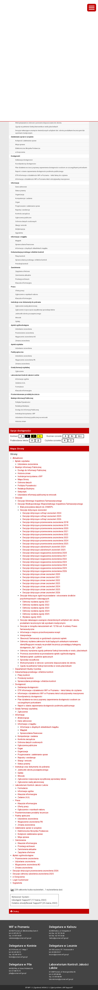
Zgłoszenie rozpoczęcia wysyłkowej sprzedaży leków (35, 310)
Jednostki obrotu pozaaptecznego (28, 314)
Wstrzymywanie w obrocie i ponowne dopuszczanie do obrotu (38, 123)
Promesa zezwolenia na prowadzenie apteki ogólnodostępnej (38, 111)
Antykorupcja (20, 229)
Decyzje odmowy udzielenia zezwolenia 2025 (33, 874)
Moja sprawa (20, 144)
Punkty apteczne (17, 352)
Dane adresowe (21, 187)
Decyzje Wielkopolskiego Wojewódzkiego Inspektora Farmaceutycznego (39, 73)
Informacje (15, 183)
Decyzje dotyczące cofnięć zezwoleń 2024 (41, 513)
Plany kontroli (20, 256)
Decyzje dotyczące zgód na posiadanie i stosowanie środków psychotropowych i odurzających (50, 84)
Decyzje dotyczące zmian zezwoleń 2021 (41, 577)
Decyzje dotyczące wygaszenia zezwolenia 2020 (44, 553)
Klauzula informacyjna (23, 283)
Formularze (19, 387)
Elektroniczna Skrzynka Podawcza (27, 148)
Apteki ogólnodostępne (20, 325)
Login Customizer (20, 880)
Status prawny (20, 191)
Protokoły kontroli (21, 264)
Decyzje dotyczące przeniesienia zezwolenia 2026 (35, 871)
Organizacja (19, 195)
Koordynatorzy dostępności (25, 164)
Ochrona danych (25, 482)
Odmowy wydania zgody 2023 (35, 608)
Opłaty (17, 321)
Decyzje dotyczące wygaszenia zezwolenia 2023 (44, 562)
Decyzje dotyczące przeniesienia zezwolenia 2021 (45, 531)
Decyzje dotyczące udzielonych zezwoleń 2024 (43, 546)
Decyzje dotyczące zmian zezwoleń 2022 (41, 580)
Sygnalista (19, 233)
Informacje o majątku (19, 237)
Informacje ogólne (22, 379)
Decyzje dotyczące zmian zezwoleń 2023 (41, 583)
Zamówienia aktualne (23, 275)
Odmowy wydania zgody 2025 (35, 614)
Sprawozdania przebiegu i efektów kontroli (31, 260)
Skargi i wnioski (21, 225)
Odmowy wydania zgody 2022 (35, 605)
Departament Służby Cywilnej (28, 669)
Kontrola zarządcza (22, 214)
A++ (80, 436)
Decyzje (18, 498)
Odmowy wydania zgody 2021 (35, 602)
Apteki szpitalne (17, 344)
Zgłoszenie (19, 371)
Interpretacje (19, 96)
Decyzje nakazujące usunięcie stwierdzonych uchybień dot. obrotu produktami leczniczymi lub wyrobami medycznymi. (50, 132)
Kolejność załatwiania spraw (25, 141)
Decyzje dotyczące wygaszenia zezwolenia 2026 (44, 571)
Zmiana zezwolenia (22, 341)
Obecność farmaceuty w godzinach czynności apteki (34, 107)
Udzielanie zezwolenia (23, 329)
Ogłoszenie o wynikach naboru (26, 294)
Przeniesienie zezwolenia (24, 333)
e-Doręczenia (20, 152)
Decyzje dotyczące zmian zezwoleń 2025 (41, 589)
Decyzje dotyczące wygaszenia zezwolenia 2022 (44, 559)
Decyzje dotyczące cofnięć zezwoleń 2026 (41, 519)
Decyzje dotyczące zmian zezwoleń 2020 (41, 574)
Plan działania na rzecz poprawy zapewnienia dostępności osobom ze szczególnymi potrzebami (51, 168)
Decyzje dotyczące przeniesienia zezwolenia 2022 (45, 534)
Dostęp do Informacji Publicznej (27, 410)
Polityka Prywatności (22, 402)
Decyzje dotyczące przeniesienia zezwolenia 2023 (45, 537)
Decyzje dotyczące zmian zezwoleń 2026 (41, 592)
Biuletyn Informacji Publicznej (22, 398)
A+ (72, 436)
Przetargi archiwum (22, 279)
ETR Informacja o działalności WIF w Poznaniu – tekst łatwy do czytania (41, 175)
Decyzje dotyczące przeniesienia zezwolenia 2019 (45, 525)
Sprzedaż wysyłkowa (23, 119)
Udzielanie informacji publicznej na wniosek (31, 417)
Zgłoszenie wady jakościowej (26, 306)
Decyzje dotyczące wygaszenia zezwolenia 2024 (44, 565)
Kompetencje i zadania (23, 198)
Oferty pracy (19, 291)
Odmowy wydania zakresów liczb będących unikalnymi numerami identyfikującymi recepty (48, 100)
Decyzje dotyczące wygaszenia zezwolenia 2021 (44, 556)
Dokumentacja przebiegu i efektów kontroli (27, 252)
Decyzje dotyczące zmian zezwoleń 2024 (41, 586)
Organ (17, 202)
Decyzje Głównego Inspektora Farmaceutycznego (30, 69)
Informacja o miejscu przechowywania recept (32, 92)
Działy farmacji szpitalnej (20, 367)
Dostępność (15, 156)
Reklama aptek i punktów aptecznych (28, 115)
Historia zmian (20, 421)
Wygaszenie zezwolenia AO (25, 337)
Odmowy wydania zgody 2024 (35, 611)
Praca (13, 287)
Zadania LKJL (20, 383)
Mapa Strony (23, 479)
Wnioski (18, 318)
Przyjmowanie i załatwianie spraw (27, 206)
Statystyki (22, 491)
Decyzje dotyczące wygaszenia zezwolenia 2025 (44, 568)
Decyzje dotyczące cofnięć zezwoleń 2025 (41, 516)
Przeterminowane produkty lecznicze (25, 394)
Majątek (18, 241)
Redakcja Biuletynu (22, 406)
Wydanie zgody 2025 (31, 617)
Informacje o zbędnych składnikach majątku (31, 248)
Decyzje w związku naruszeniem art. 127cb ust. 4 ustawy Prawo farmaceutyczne (44, 88)
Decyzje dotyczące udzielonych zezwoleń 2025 (43, 550)
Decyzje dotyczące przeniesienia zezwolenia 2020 (45, 528)
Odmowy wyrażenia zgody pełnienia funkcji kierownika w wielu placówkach (43, 104)
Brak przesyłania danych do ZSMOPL (28, 77)
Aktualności (18, 458)
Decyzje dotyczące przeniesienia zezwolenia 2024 (45, 540)
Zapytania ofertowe (22, 271)
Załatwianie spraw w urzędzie (22, 137)
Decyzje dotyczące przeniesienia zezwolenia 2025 (45, 543)
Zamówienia (15, 267)
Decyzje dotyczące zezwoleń (26, 81)
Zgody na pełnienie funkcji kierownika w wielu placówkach (36, 127)
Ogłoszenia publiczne (23, 218)
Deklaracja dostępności (24, 160)
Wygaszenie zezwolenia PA (25, 360)
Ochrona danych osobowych (25, 221)
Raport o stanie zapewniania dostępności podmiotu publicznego (39, 171)
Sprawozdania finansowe (24, 244)
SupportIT (69, 987)
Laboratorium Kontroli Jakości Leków (25, 375)
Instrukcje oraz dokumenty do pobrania (26, 302)
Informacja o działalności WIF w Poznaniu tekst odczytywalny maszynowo (42, 179)
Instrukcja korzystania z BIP (25, 414)
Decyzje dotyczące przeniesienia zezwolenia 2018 (45, 522)
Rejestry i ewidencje (22, 210)
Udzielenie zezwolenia (23, 356)
